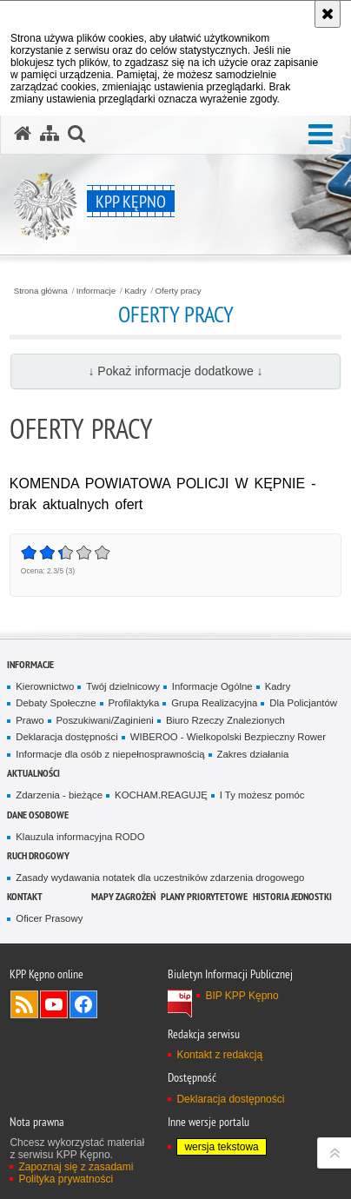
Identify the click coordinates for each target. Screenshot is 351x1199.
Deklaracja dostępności (66, 737)
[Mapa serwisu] (49, 133)
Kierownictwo (45, 686)
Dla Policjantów (303, 703)
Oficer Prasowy (49, 918)
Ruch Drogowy (38, 855)
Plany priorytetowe (204, 896)
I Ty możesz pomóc (262, 795)
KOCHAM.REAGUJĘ (161, 795)
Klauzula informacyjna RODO (80, 836)
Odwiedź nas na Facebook (83, 1004)
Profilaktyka (134, 703)
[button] (320, 135)
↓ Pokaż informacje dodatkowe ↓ (175, 371)
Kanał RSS (24, 1004)
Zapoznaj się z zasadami (75, 1167)
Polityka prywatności (65, 1179)
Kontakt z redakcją (219, 1055)
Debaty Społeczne (56, 703)
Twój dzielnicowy (123, 686)
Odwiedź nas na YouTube (54, 1004)
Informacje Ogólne (212, 686)
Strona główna (41, 291)
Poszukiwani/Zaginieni (105, 720)
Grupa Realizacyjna (214, 703)
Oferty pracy (179, 291)
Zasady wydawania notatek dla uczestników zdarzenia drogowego (160, 877)
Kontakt (25, 896)
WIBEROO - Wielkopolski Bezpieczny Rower (228, 737)
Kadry (135, 291)
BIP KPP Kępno (241, 996)
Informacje (96, 291)
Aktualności (33, 772)
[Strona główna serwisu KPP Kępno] (22, 133)
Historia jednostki (292, 896)
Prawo (29, 720)
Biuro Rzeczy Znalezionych (225, 720)
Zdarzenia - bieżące (59, 795)
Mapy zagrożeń (123, 896)
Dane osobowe (38, 814)
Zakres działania (253, 754)
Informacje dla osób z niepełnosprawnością (110, 754)
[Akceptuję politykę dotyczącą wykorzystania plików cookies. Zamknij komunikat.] (328, 14)
